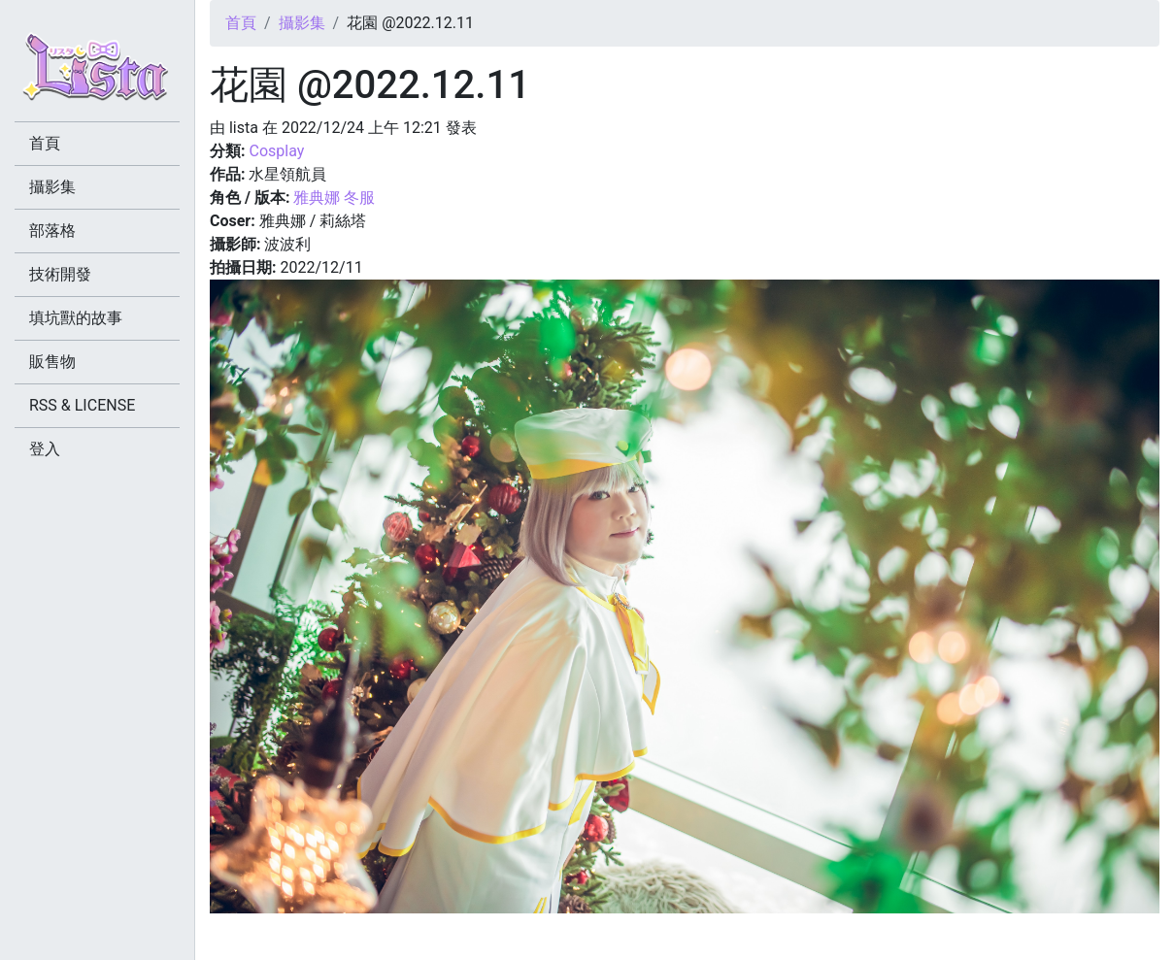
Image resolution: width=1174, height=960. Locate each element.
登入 (44, 449)
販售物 (52, 361)
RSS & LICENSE (82, 405)
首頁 (240, 23)
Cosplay (276, 151)
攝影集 (302, 23)
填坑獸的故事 (75, 318)
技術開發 (60, 274)
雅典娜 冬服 (334, 197)
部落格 (52, 230)
